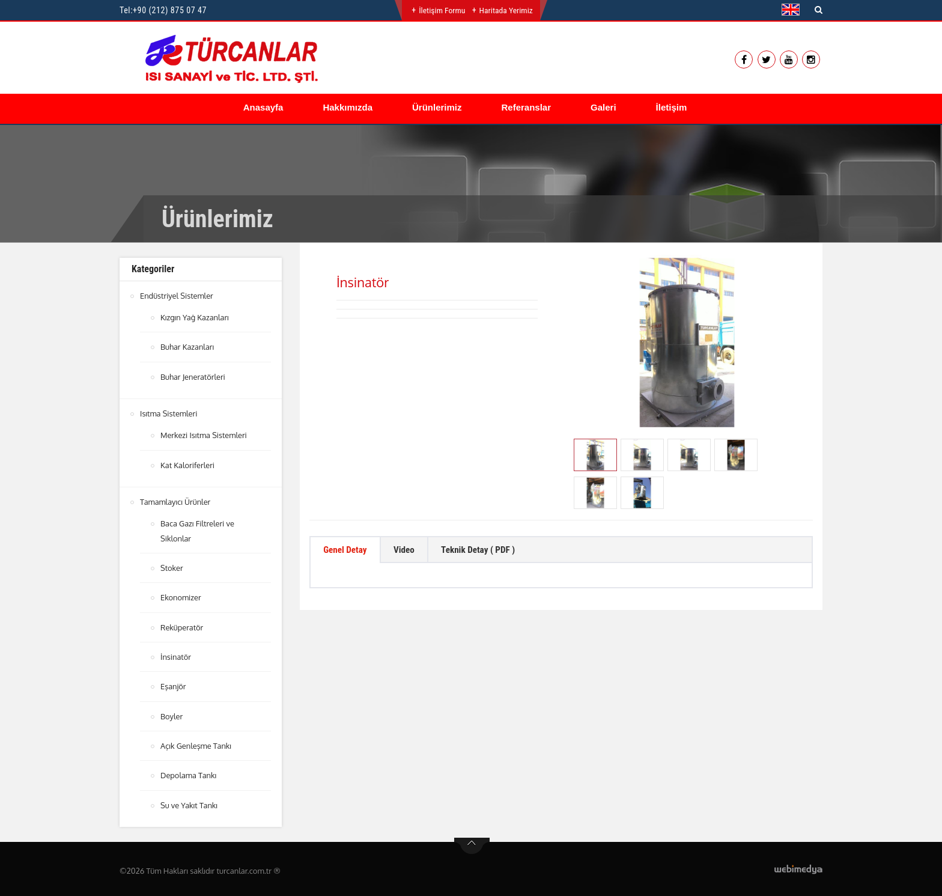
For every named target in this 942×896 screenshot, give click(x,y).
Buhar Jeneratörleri (193, 376)
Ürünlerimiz (437, 107)
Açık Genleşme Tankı (196, 743)
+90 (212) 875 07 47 (170, 10)
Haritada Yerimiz (506, 10)
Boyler (171, 713)
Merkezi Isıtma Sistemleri (204, 434)
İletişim (671, 107)
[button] (794, 10)
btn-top (472, 842)
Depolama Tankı (188, 772)
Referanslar (527, 107)
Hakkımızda (347, 107)
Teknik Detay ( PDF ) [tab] (489, 550)
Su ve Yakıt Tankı (189, 801)
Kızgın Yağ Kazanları (194, 317)
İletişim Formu (441, 10)
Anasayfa (263, 107)
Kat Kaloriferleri (187, 464)
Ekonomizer (181, 595)
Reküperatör (182, 625)
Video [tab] (410, 550)
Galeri (603, 107)
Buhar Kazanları (187, 347)
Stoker (171, 566)
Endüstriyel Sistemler (177, 295)
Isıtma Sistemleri (169, 413)
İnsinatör (176, 654)
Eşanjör (173, 684)
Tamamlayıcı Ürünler (175, 500)
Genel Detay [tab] (347, 550)
